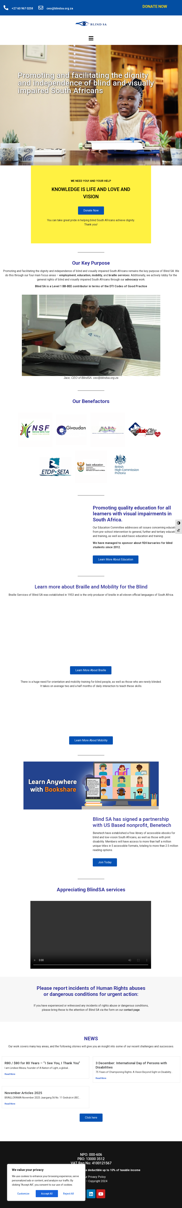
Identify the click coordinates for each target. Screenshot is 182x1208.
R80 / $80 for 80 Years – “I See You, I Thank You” (42, 1063)
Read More (10, 1074)
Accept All (69, 1193)
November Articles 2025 (23, 1093)
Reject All (46, 1193)
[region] (46, 1182)
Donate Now (155, 6)
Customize (23, 1193)
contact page (132, 1009)
